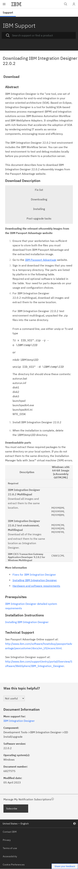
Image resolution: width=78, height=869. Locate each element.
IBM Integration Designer (19, 720)
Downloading (39, 199)
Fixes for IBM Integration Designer (34, 574)
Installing (39, 209)
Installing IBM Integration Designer (27, 622)
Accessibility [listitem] (10, 856)
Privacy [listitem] (7, 840)
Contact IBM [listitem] (9, 831)
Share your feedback (64, 866)
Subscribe (11, 808)
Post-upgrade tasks (39, 218)
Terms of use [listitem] (10, 848)
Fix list (39, 189)
